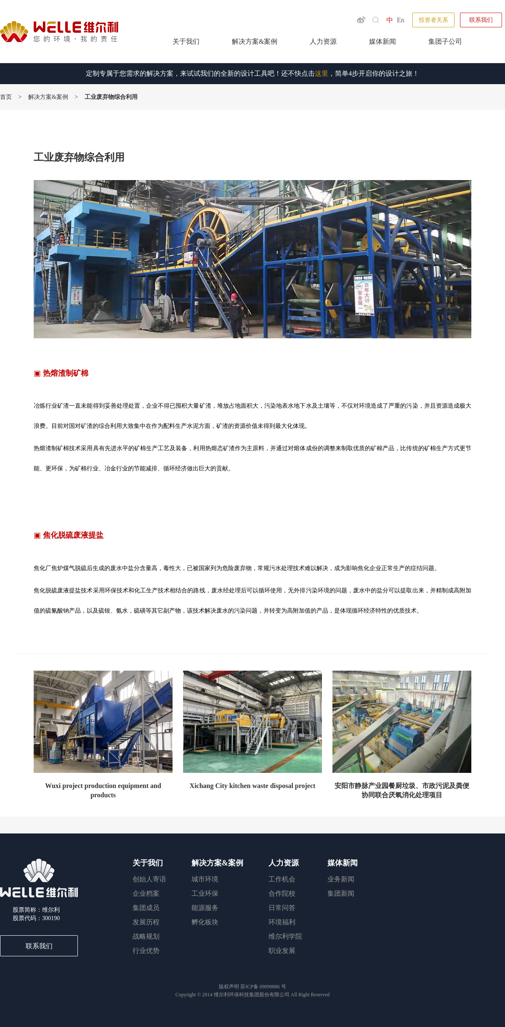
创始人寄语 (149, 879)
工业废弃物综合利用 (111, 97)
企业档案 (146, 893)
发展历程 (146, 922)
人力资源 (323, 41)
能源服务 (204, 907)
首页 (6, 97)
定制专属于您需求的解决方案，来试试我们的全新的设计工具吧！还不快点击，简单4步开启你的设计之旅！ (252, 73)
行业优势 (146, 950)
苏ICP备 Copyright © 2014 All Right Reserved (252, 991)
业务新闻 (340, 879)
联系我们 (481, 20)
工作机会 (281, 879)
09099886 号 (273, 987)
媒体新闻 (382, 41)
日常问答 (281, 907)
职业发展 (281, 950)
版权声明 (229, 987)
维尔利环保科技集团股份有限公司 (252, 995)
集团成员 (146, 907)
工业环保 (204, 893)
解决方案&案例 (254, 41)
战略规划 (146, 936)
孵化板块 (204, 922)
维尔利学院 (285, 936)
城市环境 (204, 879)
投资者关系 (433, 20)
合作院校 (281, 893)
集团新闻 (340, 893)
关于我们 (186, 41)
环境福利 (281, 922)
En (400, 20)
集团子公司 (445, 41)
